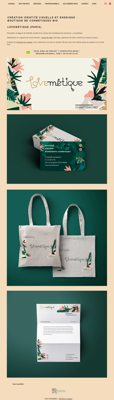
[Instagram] (105, 3)
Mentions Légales (65, 399)
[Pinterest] (110, 3)
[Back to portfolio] (18, 384)
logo (19, 33)
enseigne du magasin (25, 42)
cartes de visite (46, 37)
